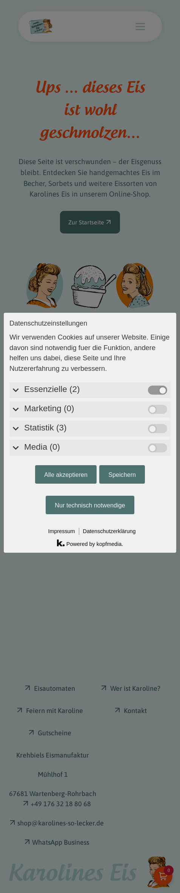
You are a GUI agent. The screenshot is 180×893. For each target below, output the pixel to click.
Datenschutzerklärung (109, 447)
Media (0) (42, 362)
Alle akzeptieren (66, 390)
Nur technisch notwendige (90, 421)
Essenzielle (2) (52, 305)
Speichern (122, 390)
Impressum (61, 447)
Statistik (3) (45, 343)
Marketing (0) (49, 324)
